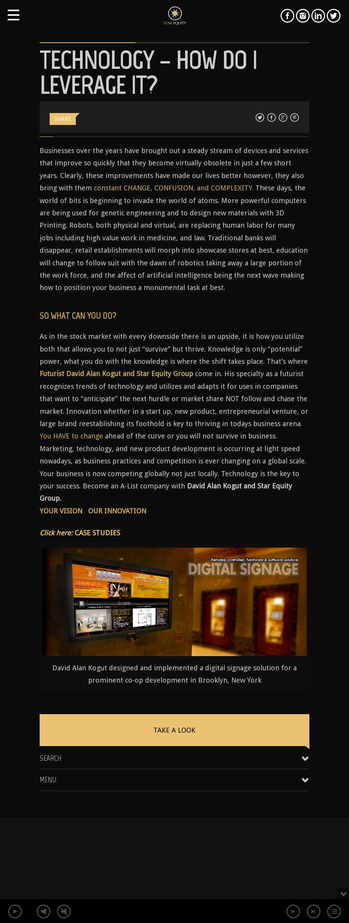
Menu (48, 779)
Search (51, 758)
